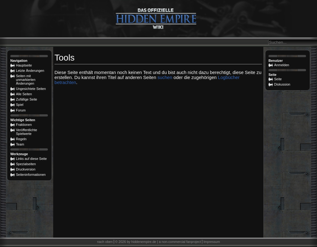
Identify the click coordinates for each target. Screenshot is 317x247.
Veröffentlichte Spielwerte (26, 132)
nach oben (105, 242)
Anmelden (281, 65)
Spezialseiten (26, 164)
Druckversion (25, 169)
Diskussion (282, 84)
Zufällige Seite (26, 99)
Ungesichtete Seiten (31, 89)
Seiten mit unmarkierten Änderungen (25, 79)
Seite (278, 79)
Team (20, 144)
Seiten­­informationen (31, 174)
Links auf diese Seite (31, 159)
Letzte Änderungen (30, 70)
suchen (164, 77)
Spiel (19, 104)
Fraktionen (24, 124)
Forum (21, 110)
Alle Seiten (24, 94)
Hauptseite (24, 65)
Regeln (21, 139)
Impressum (211, 242)
